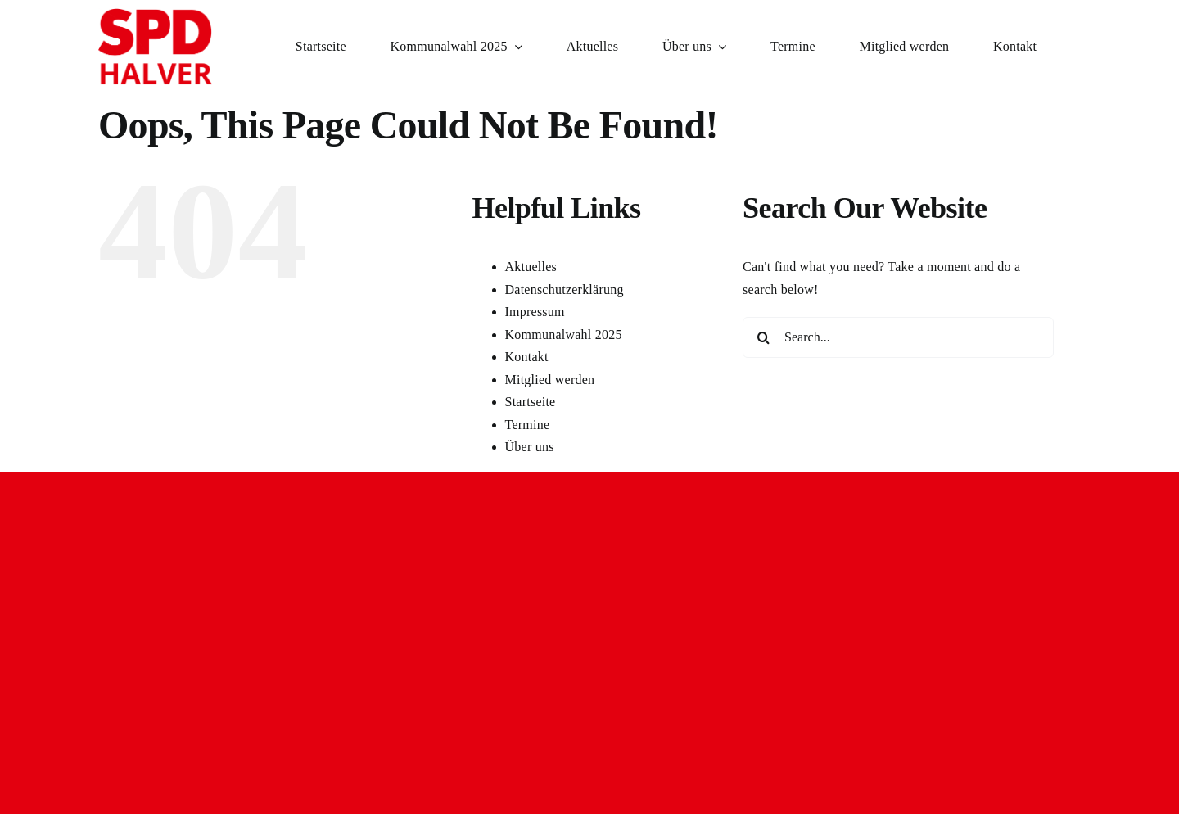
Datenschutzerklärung (564, 289)
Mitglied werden (550, 380)
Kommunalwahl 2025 (563, 334)
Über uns (529, 447)
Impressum (535, 312)
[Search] (763, 337)
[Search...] (898, 337)
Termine (527, 425)
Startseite (530, 402)
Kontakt (527, 357)
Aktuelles (531, 267)
